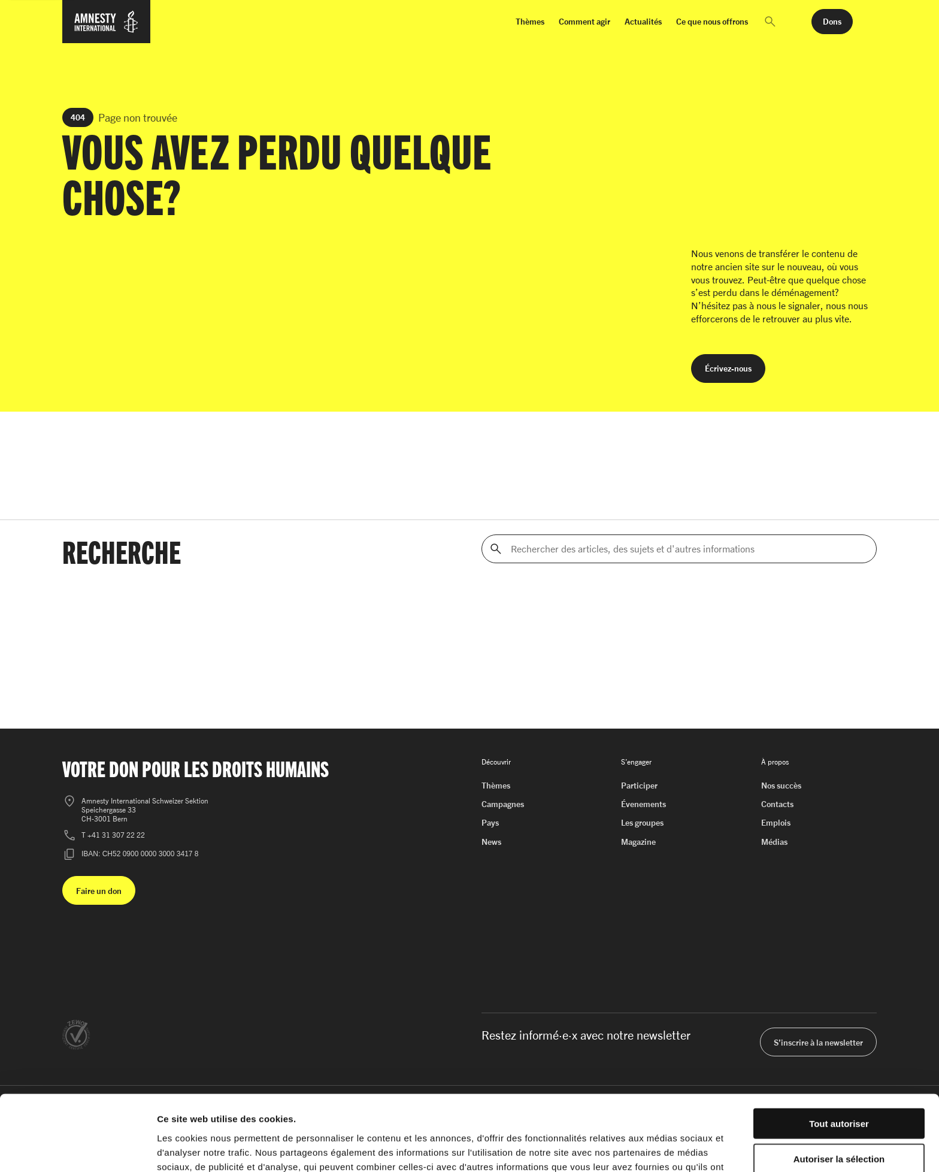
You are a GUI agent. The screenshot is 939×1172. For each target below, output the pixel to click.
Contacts (777, 804)
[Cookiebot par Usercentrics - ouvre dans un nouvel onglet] (77, 1149)
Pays (490, 822)
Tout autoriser (839, 1052)
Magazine (638, 841)
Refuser (839, 1122)
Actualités (643, 21)
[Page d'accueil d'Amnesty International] (106, 29)
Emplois (775, 822)
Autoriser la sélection (839, 1088)
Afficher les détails (659, 1148)
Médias (774, 841)
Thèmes (530, 21)
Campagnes (502, 804)
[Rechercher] (495, 548)
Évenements (643, 804)
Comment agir (584, 21)
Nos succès (781, 785)
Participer (639, 785)
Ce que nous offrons (712, 21)
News (491, 841)
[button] (770, 21)
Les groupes (642, 822)
